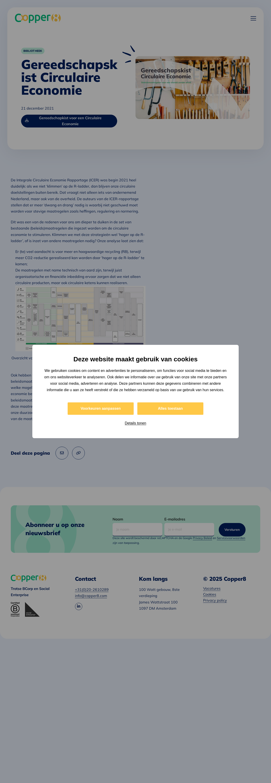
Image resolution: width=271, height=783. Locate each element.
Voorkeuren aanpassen (101, 408)
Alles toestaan (170, 408)
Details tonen (135, 423)
